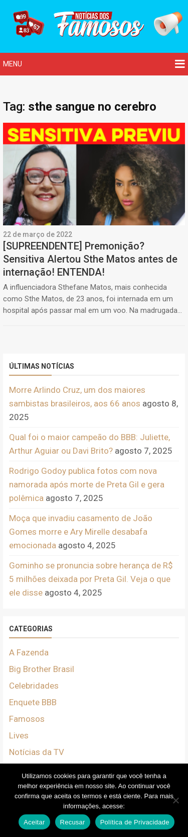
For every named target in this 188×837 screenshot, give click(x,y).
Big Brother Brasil (41, 669)
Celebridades (34, 686)
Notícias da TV (36, 752)
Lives (19, 735)
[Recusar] (175, 800)
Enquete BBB (33, 702)
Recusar (72, 822)
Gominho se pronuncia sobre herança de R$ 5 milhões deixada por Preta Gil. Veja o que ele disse (91, 579)
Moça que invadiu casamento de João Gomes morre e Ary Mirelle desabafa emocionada (80, 531)
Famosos (27, 719)
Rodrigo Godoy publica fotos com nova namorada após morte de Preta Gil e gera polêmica (86, 484)
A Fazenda (29, 652)
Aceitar (34, 822)
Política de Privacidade (134, 822)
